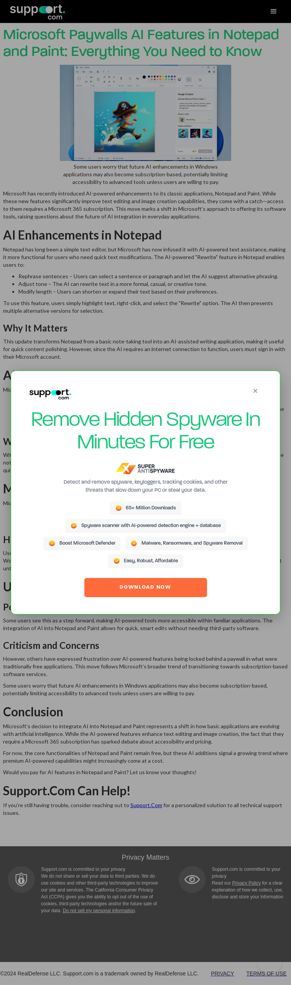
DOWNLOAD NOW (145, 587)
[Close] (255, 391)
